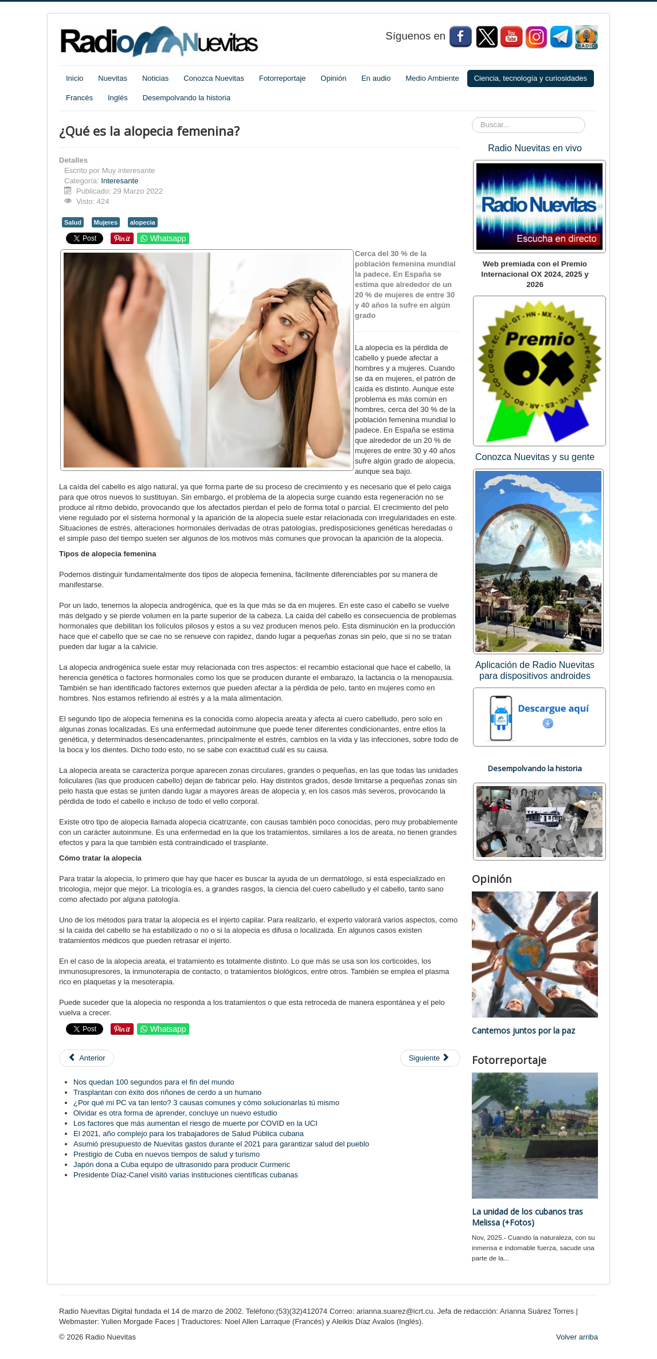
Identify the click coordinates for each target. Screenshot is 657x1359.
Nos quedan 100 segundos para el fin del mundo (153, 1082)
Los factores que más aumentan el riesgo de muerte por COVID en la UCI (195, 1123)
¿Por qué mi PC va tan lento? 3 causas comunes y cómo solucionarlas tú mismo (206, 1102)
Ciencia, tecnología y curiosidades (530, 78)
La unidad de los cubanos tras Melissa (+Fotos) (527, 1217)
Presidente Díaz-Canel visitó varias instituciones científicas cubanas (185, 1175)
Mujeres (106, 222)
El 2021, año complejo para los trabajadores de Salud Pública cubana (188, 1133)
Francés (79, 97)
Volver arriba (577, 1337)
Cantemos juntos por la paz (523, 1030)
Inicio (74, 78)
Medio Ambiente (432, 78)
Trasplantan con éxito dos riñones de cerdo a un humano (167, 1092)
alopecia (142, 222)
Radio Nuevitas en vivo (535, 148)
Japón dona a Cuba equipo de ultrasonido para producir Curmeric (181, 1164)
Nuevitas (112, 78)
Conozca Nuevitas (213, 78)
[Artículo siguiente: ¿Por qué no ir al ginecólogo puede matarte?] (430, 1058)
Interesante (119, 180)
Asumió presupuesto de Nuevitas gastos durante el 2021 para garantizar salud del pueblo (221, 1144)
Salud (72, 222)
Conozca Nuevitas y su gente (535, 457)
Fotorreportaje (282, 78)
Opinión (333, 78)
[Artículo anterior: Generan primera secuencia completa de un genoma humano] (86, 1058)
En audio (375, 78)
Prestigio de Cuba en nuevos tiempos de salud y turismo (166, 1154)
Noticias (155, 78)
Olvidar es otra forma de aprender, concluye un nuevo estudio (175, 1113)
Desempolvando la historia (186, 97)
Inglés (118, 97)
